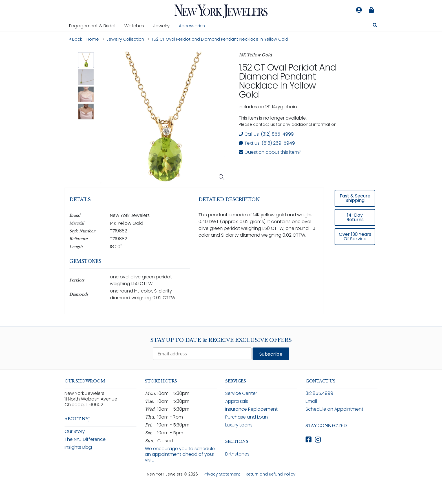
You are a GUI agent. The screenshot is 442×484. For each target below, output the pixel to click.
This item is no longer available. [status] (273, 118)
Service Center (241, 393)
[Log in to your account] (359, 10)
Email (311, 401)
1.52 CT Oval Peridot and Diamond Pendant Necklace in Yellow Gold (287, 81)
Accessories (192, 26)
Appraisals (236, 401)
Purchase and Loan (246, 417)
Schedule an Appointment (334, 409)
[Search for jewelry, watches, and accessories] (375, 26)
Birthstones (237, 454)
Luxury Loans (239, 425)
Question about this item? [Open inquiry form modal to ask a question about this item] (270, 152)
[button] (86, 60)
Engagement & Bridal (94, 25)
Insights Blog (78, 447)
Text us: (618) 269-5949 (267, 143)
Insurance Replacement (251, 409)
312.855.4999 (319, 393)
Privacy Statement (222, 474)
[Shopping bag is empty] (371, 10)
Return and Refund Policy (270, 474)
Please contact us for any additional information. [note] (288, 124)
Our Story (75, 431)
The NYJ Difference (85, 439)
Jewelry (163, 25)
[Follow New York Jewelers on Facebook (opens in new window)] (308, 439)
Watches (136, 25)
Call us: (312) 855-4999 (266, 134)
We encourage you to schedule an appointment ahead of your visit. (180, 454)
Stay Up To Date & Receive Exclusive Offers (221, 340)
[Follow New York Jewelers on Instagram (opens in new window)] (318, 439)
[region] (221, 255)
